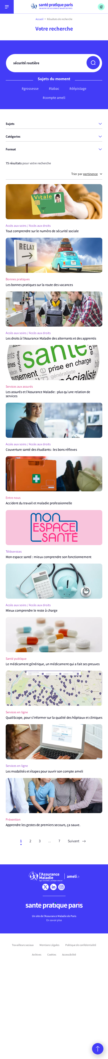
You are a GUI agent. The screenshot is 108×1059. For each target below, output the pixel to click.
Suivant (77, 841)
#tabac (54, 88)
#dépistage (77, 88)
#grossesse (30, 88)
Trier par (86, 174)
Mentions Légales (49, 945)
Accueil (39, 19)
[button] (93, 63)
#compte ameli (54, 97)
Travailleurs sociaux (23, 945)
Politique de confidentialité (80, 945)
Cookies (51, 954)
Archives (36, 954)
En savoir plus (54, 920)
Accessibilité (69, 954)
